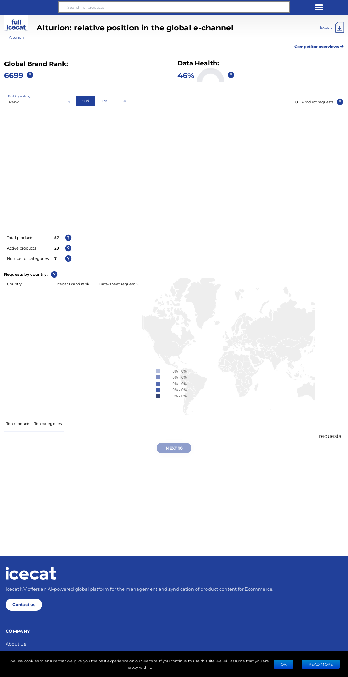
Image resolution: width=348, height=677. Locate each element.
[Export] (332, 27)
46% (185, 75)
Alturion (16, 37)
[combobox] (9, 102)
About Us (16, 643)
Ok (284, 664)
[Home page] (31, 573)
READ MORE (321, 664)
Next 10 (174, 448)
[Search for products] (174, 7)
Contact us (23, 604)
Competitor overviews (319, 45)
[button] (29, 7)
